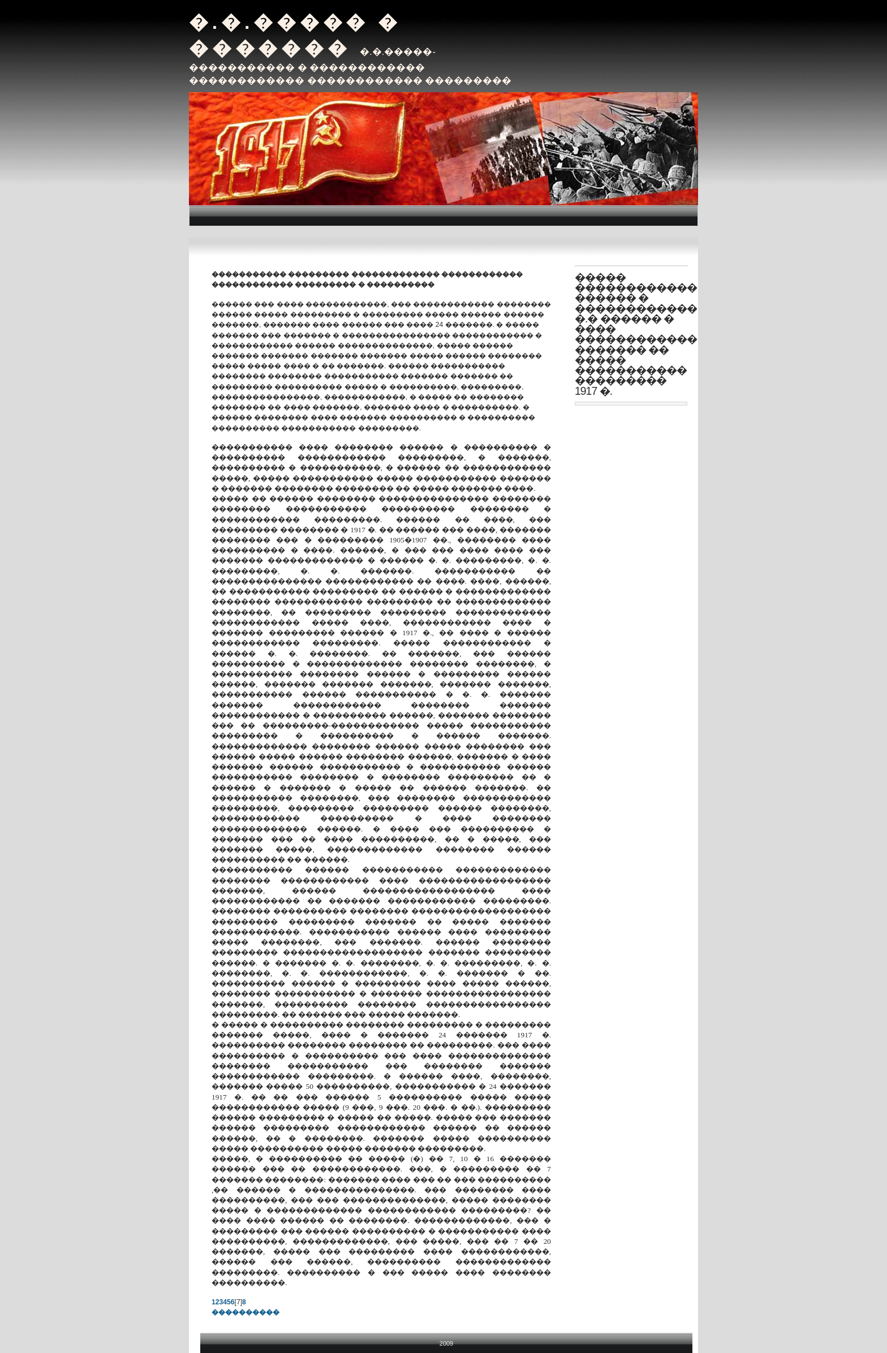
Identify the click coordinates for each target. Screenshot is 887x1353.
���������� (245, 1312)
